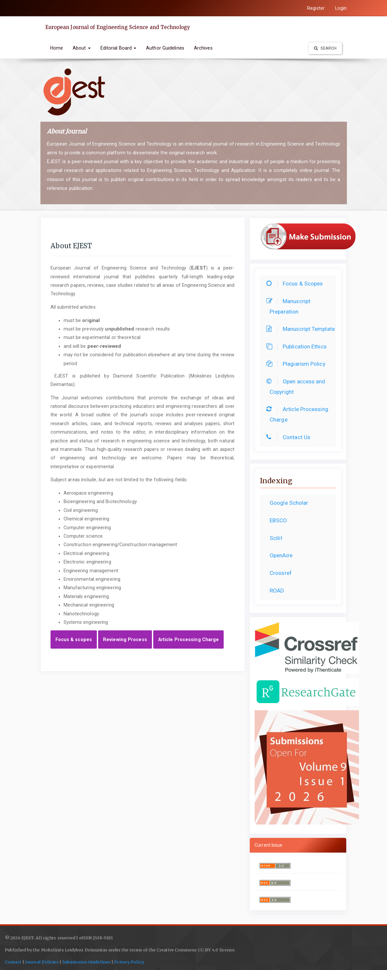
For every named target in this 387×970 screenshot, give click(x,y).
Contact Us (290, 437)
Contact (13, 962)
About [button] (82, 48)
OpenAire (281, 555)
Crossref (281, 573)
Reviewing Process (125, 639)
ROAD (277, 590)
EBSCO (278, 520)
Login (341, 8)
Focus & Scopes (296, 283)
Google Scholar (289, 503)
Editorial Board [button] (118, 48)
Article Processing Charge (188, 639)
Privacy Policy (129, 962)
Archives (203, 48)
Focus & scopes (73, 639)
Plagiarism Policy (297, 364)
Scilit (276, 538)
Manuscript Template (302, 329)
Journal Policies (41, 962)
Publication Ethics (298, 346)
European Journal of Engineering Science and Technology (117, 27)
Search (325, 48)
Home (56, 48)
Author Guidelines (165, 48)
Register (316, 8)
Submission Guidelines (86, 962)
